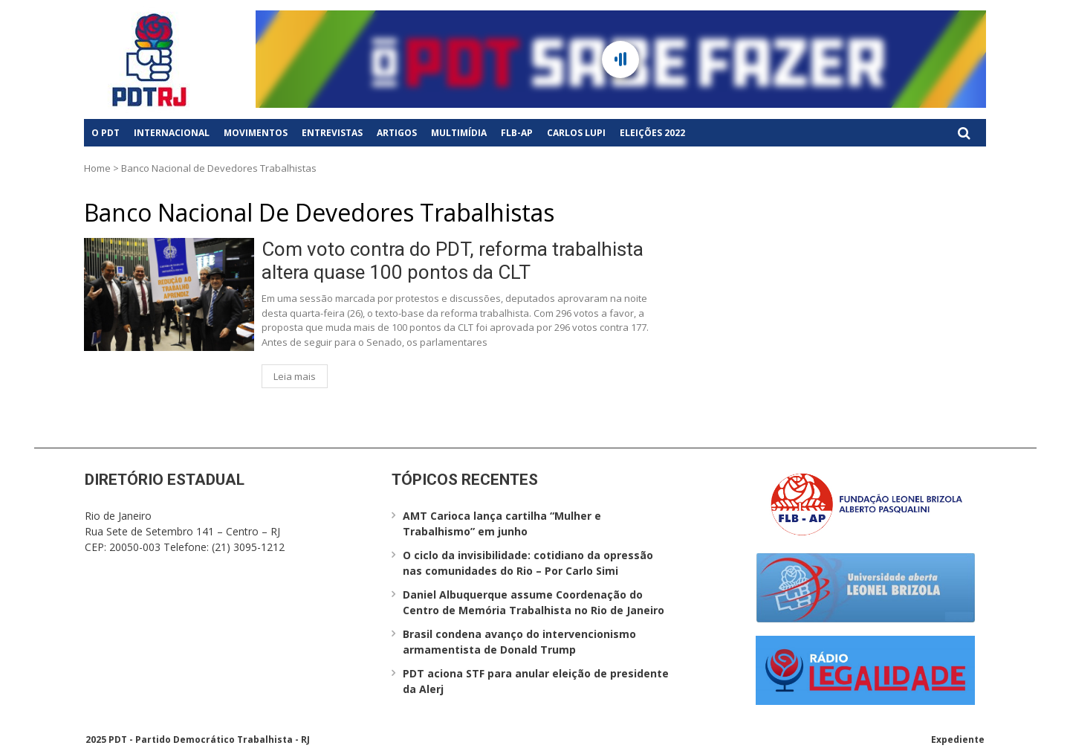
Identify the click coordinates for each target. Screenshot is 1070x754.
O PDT (105, 132)
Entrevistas (332, 132)
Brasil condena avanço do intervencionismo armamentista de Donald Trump (519, 642)
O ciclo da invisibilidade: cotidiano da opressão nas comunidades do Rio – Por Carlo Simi (528, 563)
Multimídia (459, 132)
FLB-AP (517, 132)
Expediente (958, 739)
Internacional (172, 132)
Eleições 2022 (652, 132)
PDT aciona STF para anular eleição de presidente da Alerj (536, 681)
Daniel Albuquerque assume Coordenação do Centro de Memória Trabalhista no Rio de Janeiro (533, 602)
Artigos (397, 132)
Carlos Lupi (576, 132)
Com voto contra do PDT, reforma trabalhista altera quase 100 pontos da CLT (452, 260)
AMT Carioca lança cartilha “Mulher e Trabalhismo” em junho (502, 523)
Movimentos (256, 132)
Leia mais (294, 376)
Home (97, 168)
